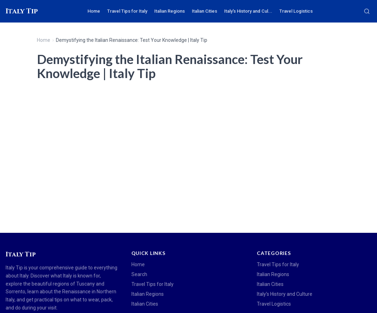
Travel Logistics (296, 11)
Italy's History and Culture (284, 294)
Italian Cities (204, 11)
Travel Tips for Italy (127, 11)
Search (139, 274)
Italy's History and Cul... (248, 11)
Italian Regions (169, 11)
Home (93, 11)
